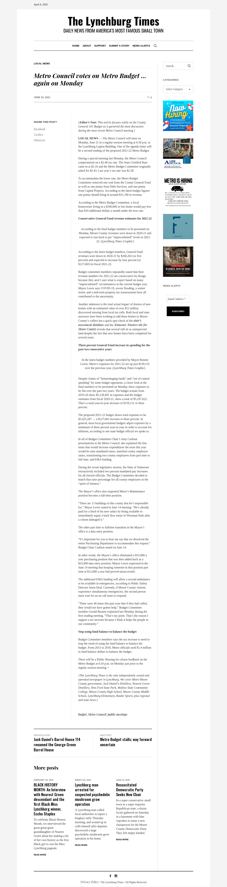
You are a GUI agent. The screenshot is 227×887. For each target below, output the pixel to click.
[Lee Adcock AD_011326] (178, 153)
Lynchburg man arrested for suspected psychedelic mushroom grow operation (92, 794)
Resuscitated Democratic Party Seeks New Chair (129, 789)
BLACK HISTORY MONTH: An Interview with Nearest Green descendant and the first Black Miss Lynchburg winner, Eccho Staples (49, 799)
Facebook (39, 129)
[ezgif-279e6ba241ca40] (178, 226)
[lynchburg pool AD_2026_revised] (178, 115)
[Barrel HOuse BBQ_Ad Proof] (178, 261)
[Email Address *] (178, 299)
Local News (42, 63)
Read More (40, 855)
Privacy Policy (89, 882)
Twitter (38, 135)
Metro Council (97, 714)
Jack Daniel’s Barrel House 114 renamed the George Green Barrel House (57, 744)
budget (82, 714)
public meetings (117, 714)
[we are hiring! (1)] (178, 191)
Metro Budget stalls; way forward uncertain (126, 741)
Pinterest (39, 140)
